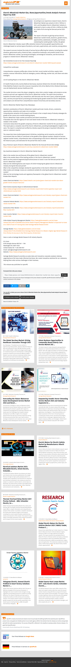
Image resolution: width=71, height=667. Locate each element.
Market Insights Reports (9, 496)
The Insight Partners (8, 464)
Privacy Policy (12, 662)
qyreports (5, 579)
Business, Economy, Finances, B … (53, 336)
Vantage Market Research (19, 19)
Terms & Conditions (22, 662)
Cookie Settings (52, 662)
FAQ (2, 662)
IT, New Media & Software (51, 519)
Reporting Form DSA (42, 662)
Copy (64, 275)
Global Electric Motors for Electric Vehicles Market (51, 520)
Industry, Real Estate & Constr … (17, 462)
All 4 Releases (7, 428)
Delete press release (12, 297)
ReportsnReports (43, 439)
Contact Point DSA (31, 662)
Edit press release (27, 297)
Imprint (6, 662)
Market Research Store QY (45, 579)
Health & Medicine (20, 17)
